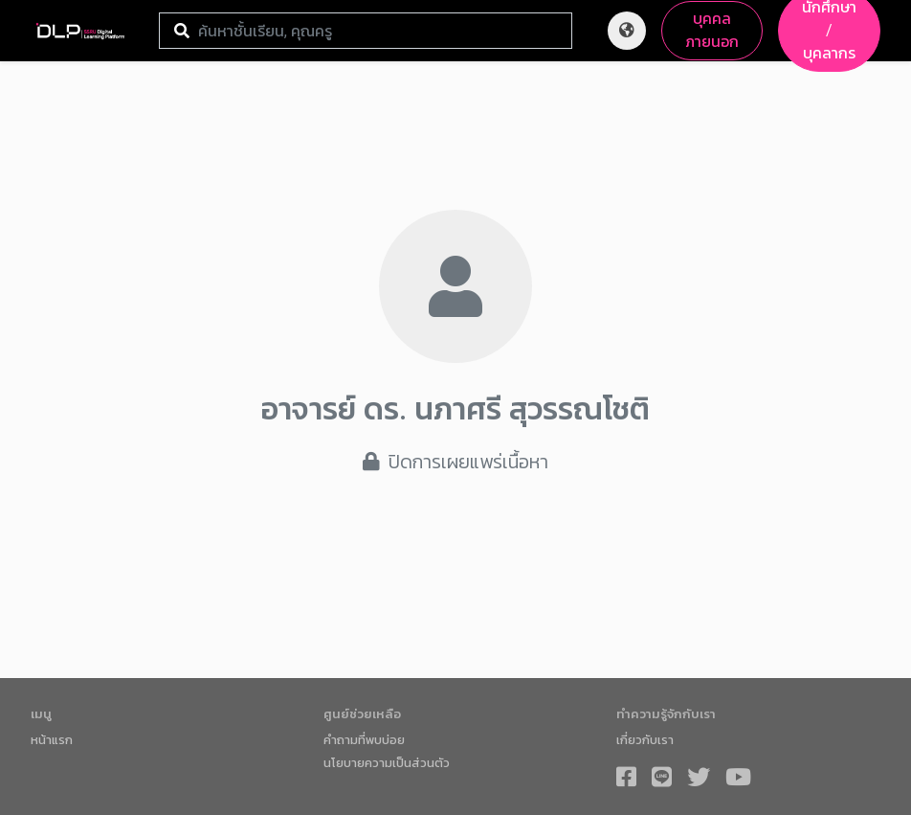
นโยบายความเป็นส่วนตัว (386, 763)
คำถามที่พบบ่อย (364, 740)
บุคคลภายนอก (712, 30)
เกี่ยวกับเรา (645, 740)
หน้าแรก (52, 740)
